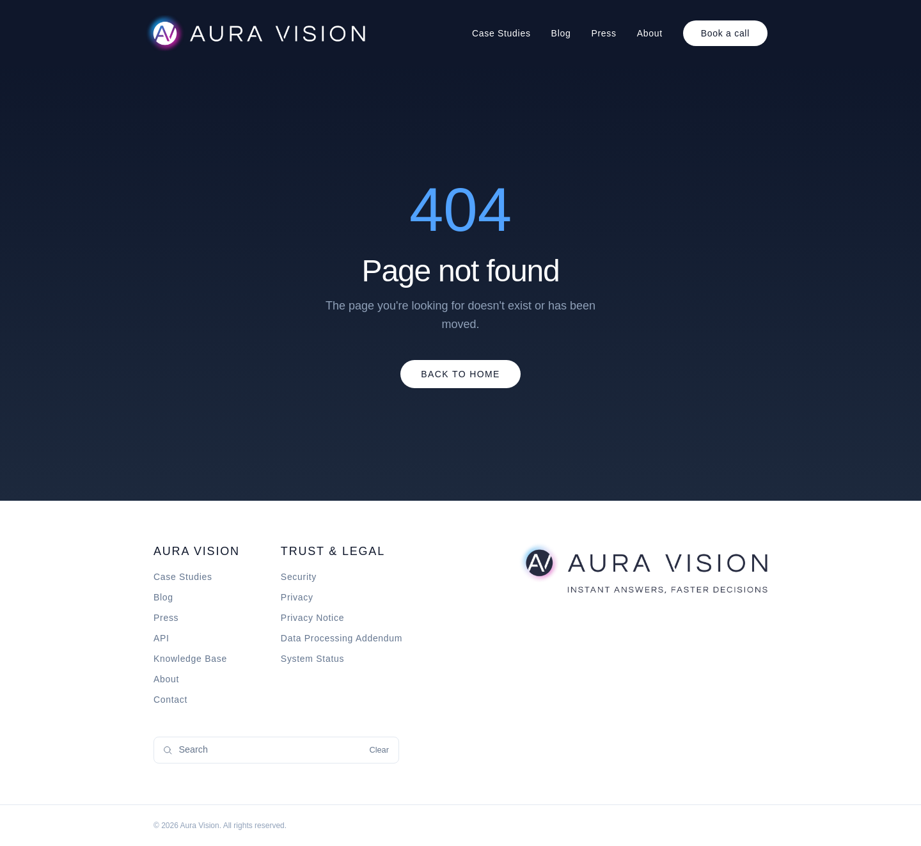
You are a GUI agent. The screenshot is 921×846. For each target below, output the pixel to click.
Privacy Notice (312, 618)
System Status (312, 659)
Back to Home (460, 374)
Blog (561, 33)
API (161, 638)
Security (299, 577)
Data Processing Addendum (341, 638)
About (650, 33)
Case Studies (501, 33)
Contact (170, 699)
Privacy (297, 597)
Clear (379, 750)
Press (603, 33)
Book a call (725, 33)
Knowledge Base (190, 659)
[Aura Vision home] (642, 567)
